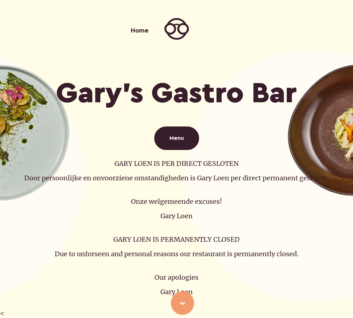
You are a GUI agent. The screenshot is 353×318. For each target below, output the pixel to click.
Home (139, 30)
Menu (176, 138)
